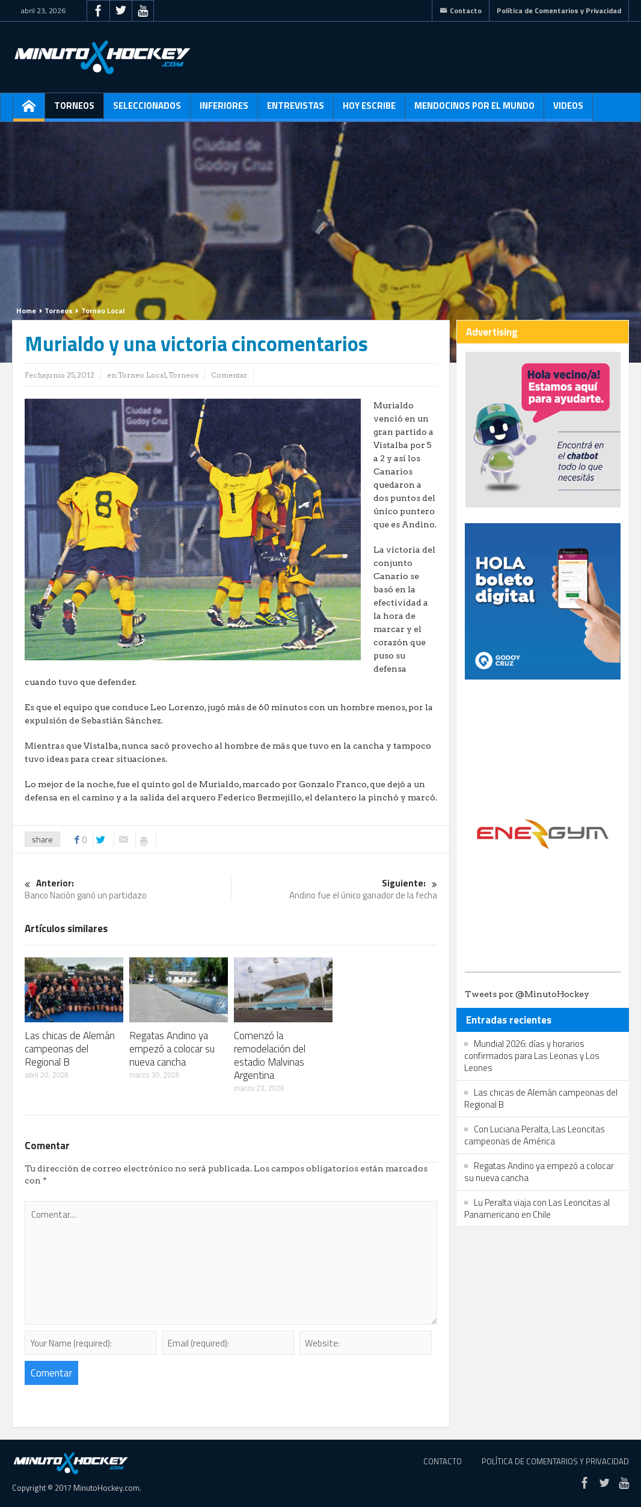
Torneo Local (102, 310)
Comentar (229, 374)
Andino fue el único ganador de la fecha (335, 889)
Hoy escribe (369, 110)
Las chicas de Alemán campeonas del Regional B (70, 1049)
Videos (568, 110)
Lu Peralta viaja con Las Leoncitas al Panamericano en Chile (537, 1208)
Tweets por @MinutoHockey (527, 994)
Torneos (74, 110)
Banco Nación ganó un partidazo (128, 889)
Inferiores (224, 110)
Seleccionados (147, 110)
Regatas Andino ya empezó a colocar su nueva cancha (172, 1049)
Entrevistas (295, 110)
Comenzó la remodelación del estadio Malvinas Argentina (269, 1055)
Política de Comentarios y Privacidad (559, 10)
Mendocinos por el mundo (474, 110)
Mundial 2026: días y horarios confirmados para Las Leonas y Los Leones (532, 1056)
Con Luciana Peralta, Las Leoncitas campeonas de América (534, 1135)
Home (26, 310)
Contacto (461, 10)
